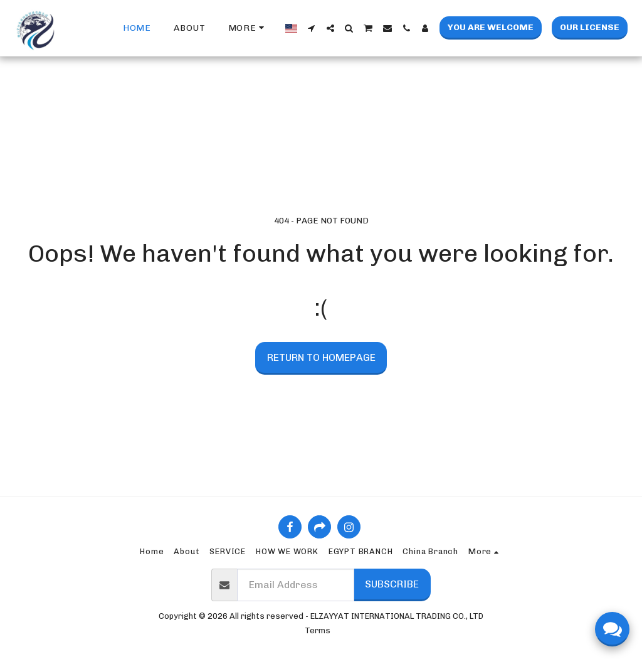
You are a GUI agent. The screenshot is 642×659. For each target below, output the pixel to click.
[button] (311, 28)
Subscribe (392, 584)
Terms (317, 630)
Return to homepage (321, 357)
